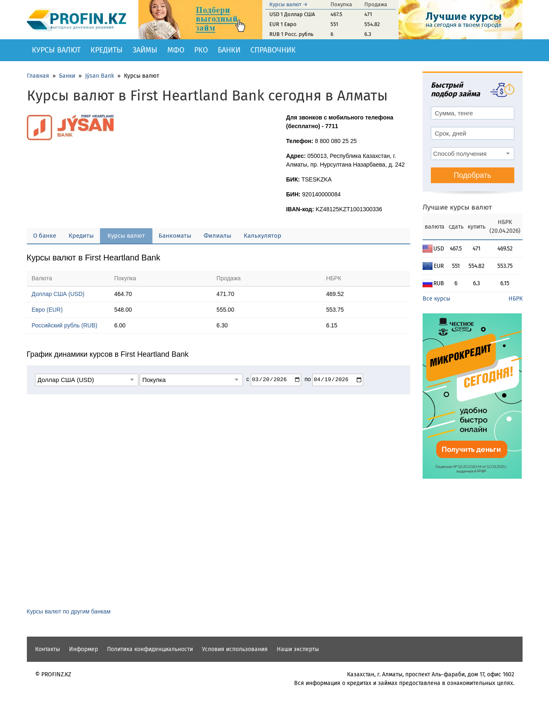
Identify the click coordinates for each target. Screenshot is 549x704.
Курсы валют (56, 50)
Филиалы (217, 235)
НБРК (516, 298)
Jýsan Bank (99, 75)
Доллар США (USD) (58, 294)
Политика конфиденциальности (150, 649)
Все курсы (436, 298)
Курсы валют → (288, 4)
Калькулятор (262, 235)
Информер (83, 649)
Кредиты (106, 50)
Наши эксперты (298, 649)
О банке (44, 235)
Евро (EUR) (47, 309)
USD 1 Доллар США (292, 14)
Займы (145, 50)
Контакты (47, 649)
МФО (175, 50)
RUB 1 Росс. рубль (291, 34)
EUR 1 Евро (283, 24)
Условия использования (235, 649)
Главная (38, 75)
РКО (201, 50)
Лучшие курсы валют (457, 207)
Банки (229, 50)
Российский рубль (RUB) (64, 325)
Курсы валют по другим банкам (69, 611)
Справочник (273, 50)
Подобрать (472, 175)
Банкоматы (175, 235)
